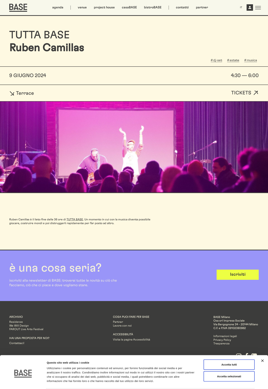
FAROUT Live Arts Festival (26, 329)
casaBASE (129, 7)
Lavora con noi (122, 325)
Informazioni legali (225, 336)
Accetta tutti (229, 351)
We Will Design (19, 325)
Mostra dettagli (187, 381)
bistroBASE (152, 7)
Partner (118, 321)
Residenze (16, 321)
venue (82, 7)
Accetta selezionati (229, 362)
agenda (57, 7)
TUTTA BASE (75, 219)
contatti (182, 7)
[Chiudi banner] (262, 347)
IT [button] (241, 7)
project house (104, 7)
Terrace (21, 93)
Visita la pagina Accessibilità (131, 339)
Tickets (241, 93)
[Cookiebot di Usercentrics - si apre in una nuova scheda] (23, 382)
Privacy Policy (222, 340)
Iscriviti (238, 274)
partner (202, 7)
